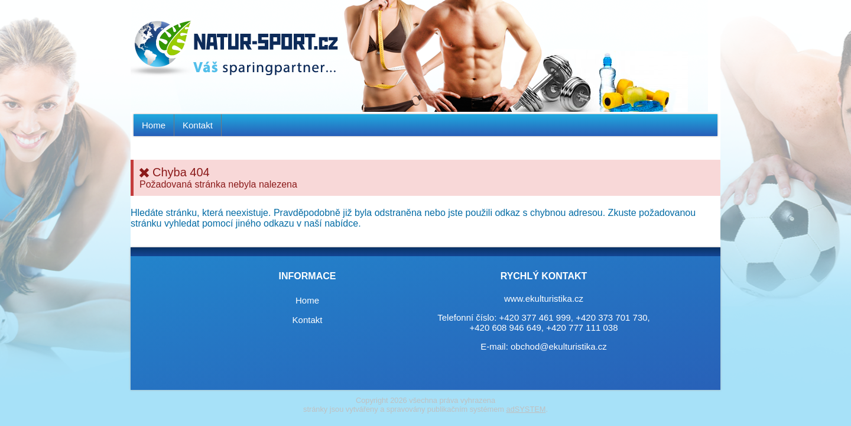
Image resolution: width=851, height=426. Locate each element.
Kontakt (198, 125)
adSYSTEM (526, 409)
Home (153, 125)
